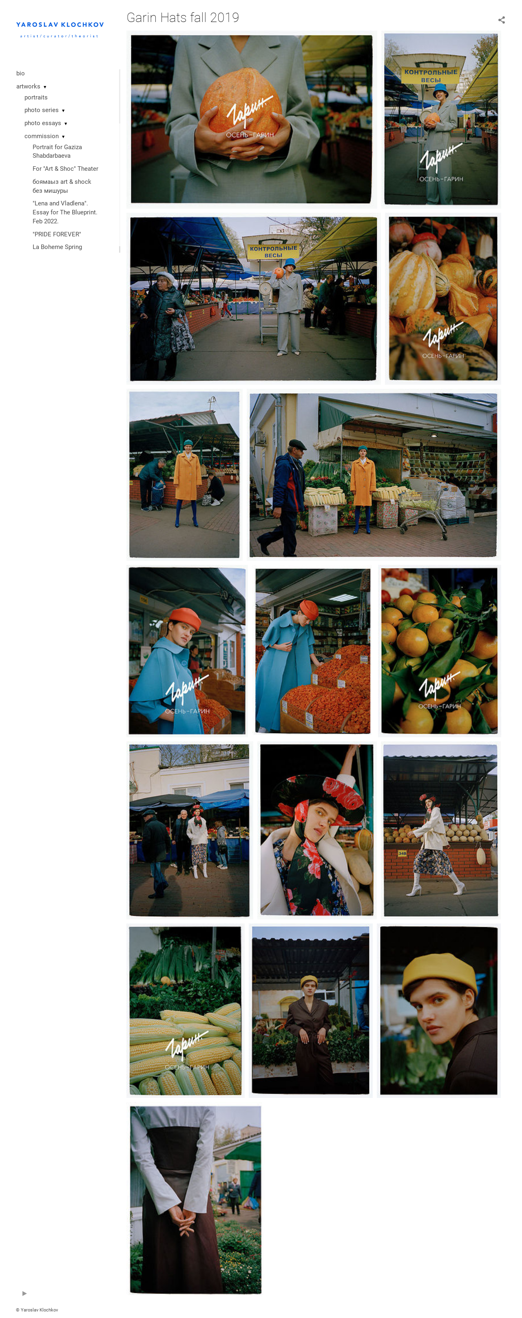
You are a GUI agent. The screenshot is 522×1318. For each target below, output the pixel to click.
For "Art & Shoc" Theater (65, 168)
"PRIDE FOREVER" (57, 234)
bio (20, 73)
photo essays (42, 123)
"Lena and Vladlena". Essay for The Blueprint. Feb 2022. (65, 212)
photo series (41, 110)
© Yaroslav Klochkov (37, 1310)
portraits (36, 97)
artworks (28, 86)
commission (41, 136)
